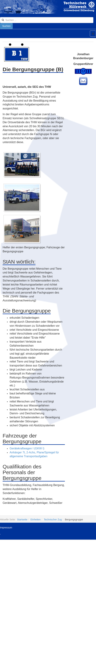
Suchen (6, 26)
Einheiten (35, 519)
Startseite (22, 519)
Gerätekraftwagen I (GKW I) (27, 448)
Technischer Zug (53, 519)
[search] (46, 20)
